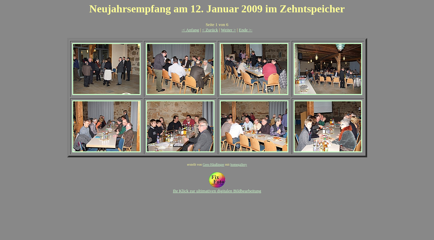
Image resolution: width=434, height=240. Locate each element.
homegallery (238, 164)
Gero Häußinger (213, 164)
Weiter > (228, 29)
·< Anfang (190, 29)
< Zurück (210, 29)
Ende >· (245, 29)
